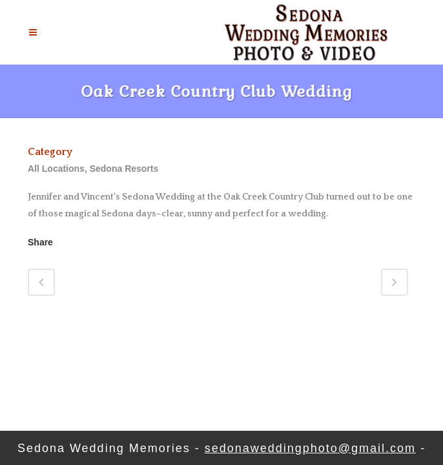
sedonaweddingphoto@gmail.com (310, 448)
